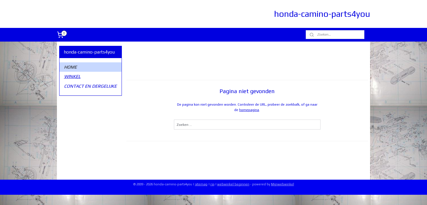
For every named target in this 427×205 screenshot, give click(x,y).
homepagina (249, 110)
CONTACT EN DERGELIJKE (90, 86)
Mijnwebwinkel (282, 184)
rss (212, 184)
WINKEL (72, 76)
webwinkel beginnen (233, 184)
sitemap (201, 184)
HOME (70, 67)
